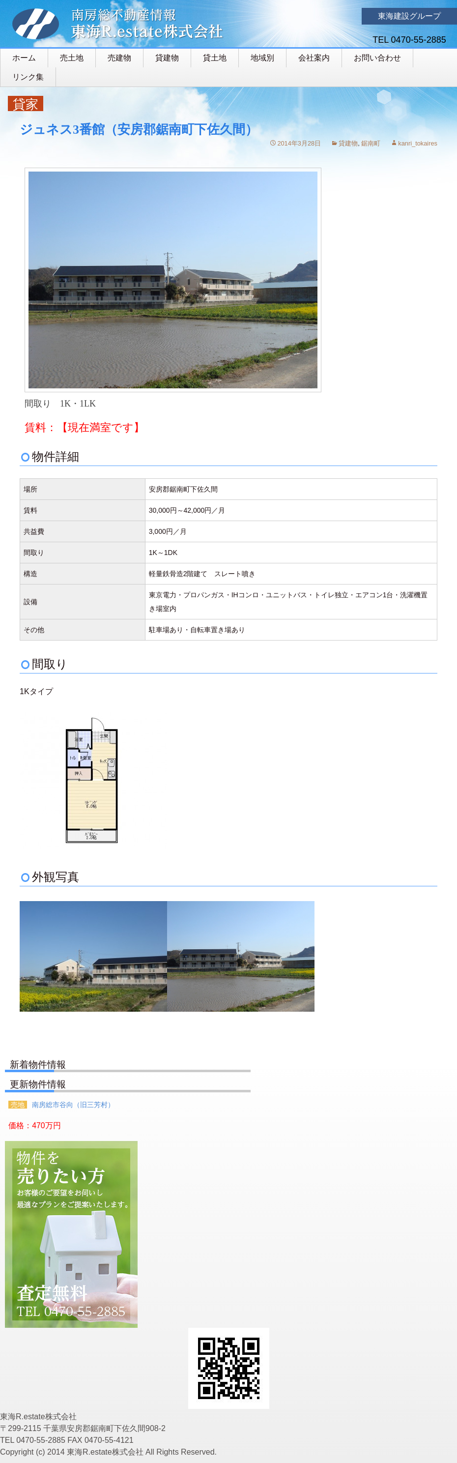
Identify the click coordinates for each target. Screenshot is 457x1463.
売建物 (119, 58)
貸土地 (215, 58)
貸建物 (167, 58)
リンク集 (28, 77)
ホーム (24, 58)
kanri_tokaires (417, 143)
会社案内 (314, 58)
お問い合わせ (377, 58)
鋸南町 (370, 143)
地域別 (262, 58)
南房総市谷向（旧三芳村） (73, 1105)
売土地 (72, 58)
